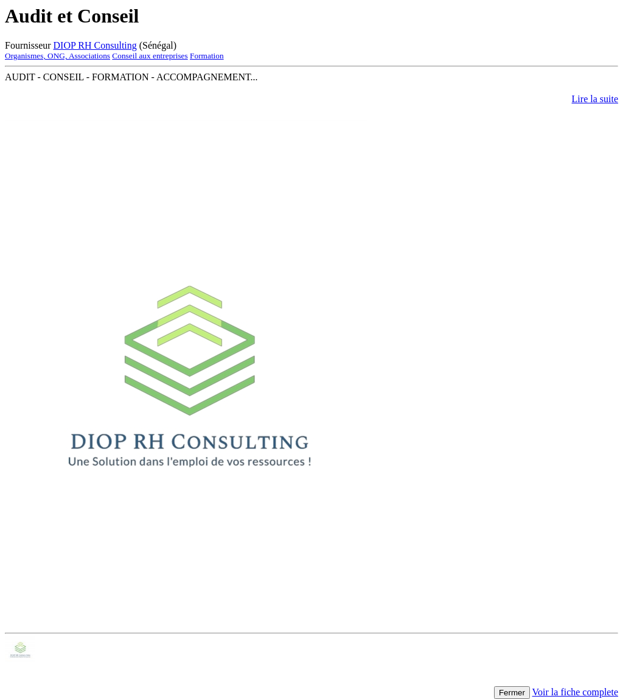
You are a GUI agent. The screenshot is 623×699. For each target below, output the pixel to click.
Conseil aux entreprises (149, 55)
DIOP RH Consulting (95, 45)
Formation (207, 55)
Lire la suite (595, 99)
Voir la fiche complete (575, 692)
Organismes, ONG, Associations (57, 55)
